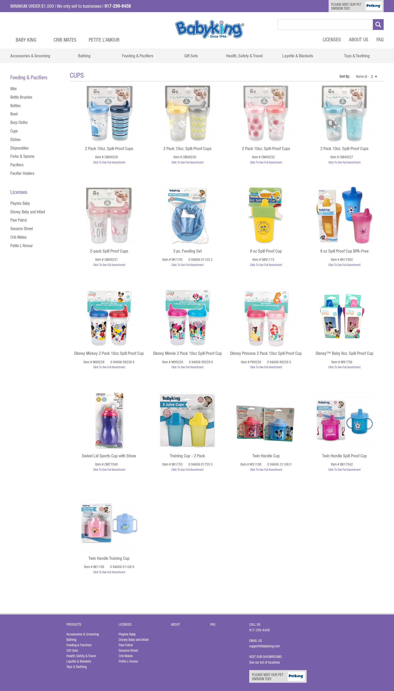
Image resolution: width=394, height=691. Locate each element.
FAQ (380, 39)
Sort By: (344, 76)
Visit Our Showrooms (266, 657)
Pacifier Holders (22, 173)
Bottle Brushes (21, 97)
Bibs (13, 88)
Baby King (26, 40)
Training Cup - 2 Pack (187, 455)
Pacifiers (17, 164)
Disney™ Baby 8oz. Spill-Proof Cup (344, 353)
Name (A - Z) (364, 76)
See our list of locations (264, 662)
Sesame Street (21, 228)
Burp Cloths (19, 122)
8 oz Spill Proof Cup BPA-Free (344, 251)
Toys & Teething (76, 667)
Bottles (15, 105)
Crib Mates (65, 40)
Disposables (19, 148)
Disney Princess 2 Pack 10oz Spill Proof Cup (266, 353)
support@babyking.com (264, 646)
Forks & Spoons (22, 156)
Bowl (14, 114)
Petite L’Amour (104, 40)
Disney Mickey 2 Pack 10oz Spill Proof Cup (109, 353)
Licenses (332, 39)
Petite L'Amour (21, 245)
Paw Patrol (18, 220)
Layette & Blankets (78, 661)
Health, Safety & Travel (81, 656)
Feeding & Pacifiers (79, 645)
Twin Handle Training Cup (109, 558)
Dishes (15, 139)
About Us (358, 39)
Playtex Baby (20, 203)
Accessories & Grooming (82, 634)
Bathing (71, 640)
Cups (14, 131)
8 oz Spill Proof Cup (266, 251)
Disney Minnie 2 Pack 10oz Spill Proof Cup (187, 353)
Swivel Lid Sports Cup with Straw (109, 455)
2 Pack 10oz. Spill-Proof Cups (109, 148)
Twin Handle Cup (266, 455)
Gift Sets (72, 650)
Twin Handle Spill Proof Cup (344, 455)
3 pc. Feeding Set (187, 251)
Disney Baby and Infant (27, 211)
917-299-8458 (259, 630)
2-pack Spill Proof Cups (109, 251)
